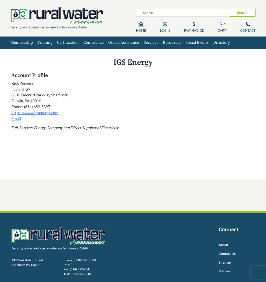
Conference (93, 42)
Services (151, 42)
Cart (222, 30)
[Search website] (183, 13)
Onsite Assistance (123, 42)
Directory (221, 42)
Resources (172, 42)
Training (45, 42)
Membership (21, 42)
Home (141, 30)
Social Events (197, 42)
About (223, 245)
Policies (224, 271)
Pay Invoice (194, 30)
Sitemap (225, 262)
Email (16, 118)
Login (165, 30)
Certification (68, 42)
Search (242, 12)
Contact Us (227, 253)
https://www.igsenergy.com (34, 112)
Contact (248, 30)
